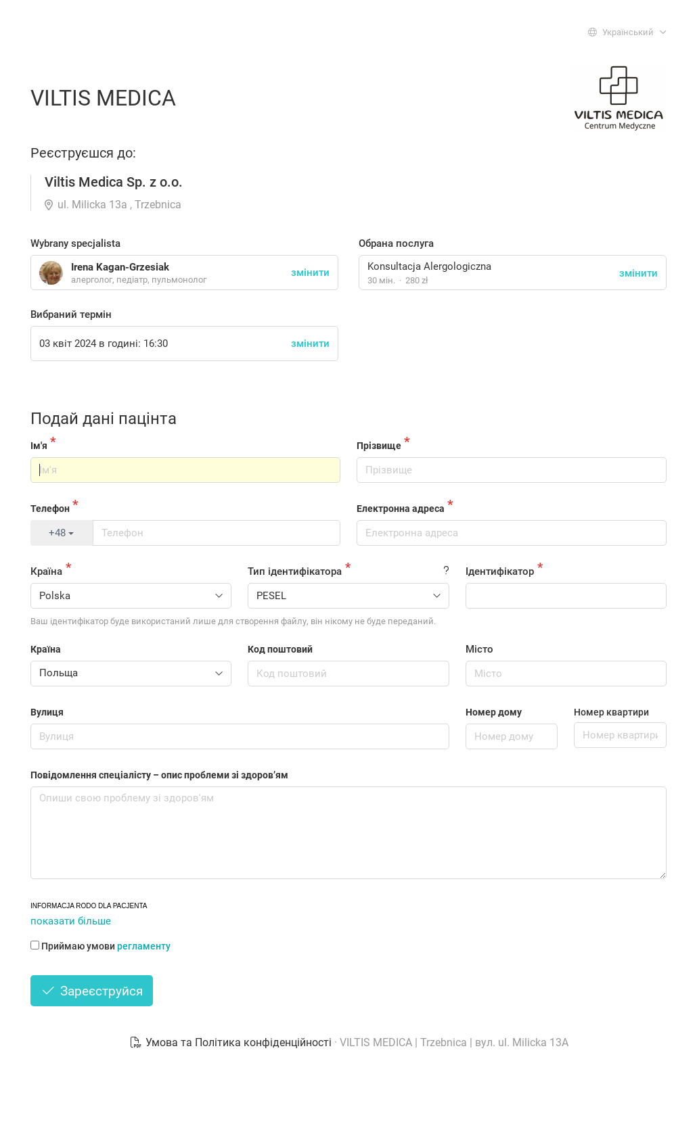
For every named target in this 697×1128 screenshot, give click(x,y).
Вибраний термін (71, 314)
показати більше (70, 921)
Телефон (50, 508)
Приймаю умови (100, 946)
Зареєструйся (92, 991)
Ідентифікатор (500, 571)
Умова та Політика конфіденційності (231, 1042)
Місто (479, 649)
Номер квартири (611, 712)
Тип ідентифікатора (295, 571)
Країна (46, 571)
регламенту (144, 946)
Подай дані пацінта (103, 418)
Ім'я (38, 445)
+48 (61, 533)
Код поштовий (280, 649)
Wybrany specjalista (75, 243)
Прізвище (379, 445)
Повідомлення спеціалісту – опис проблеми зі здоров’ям (159, 775)
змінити (638, 273)
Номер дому (494, 712)
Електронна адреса (401, 508)
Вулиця (47, 712)
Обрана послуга (396, 243)
